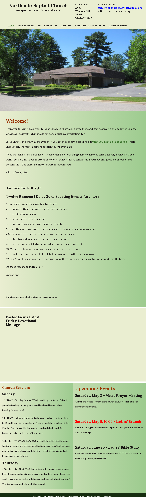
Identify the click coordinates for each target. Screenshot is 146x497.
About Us (66, 25)
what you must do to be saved (109, 141)
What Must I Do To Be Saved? (89, 25)
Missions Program (118, 25)
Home (11, 25)
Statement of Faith (48, 25)
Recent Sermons (26, 25)
